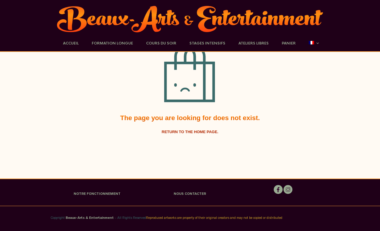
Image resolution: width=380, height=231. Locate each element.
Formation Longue (112, 43)
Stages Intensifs (207, 43)
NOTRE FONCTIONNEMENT (97, 193)
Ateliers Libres (253, 43)
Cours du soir (161, 43)
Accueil (71, 43)
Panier (289, 43)
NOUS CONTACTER (190, 193)
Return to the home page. (190, 132)
